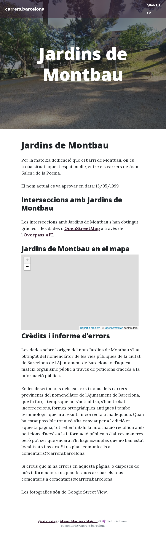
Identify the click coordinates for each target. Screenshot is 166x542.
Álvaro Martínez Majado (78, 521)
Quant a (154, 5)
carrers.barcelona (25, 9)
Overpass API (38, 234)
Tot (150, 12)
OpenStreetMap (82, 228)
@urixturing (47, 521)
